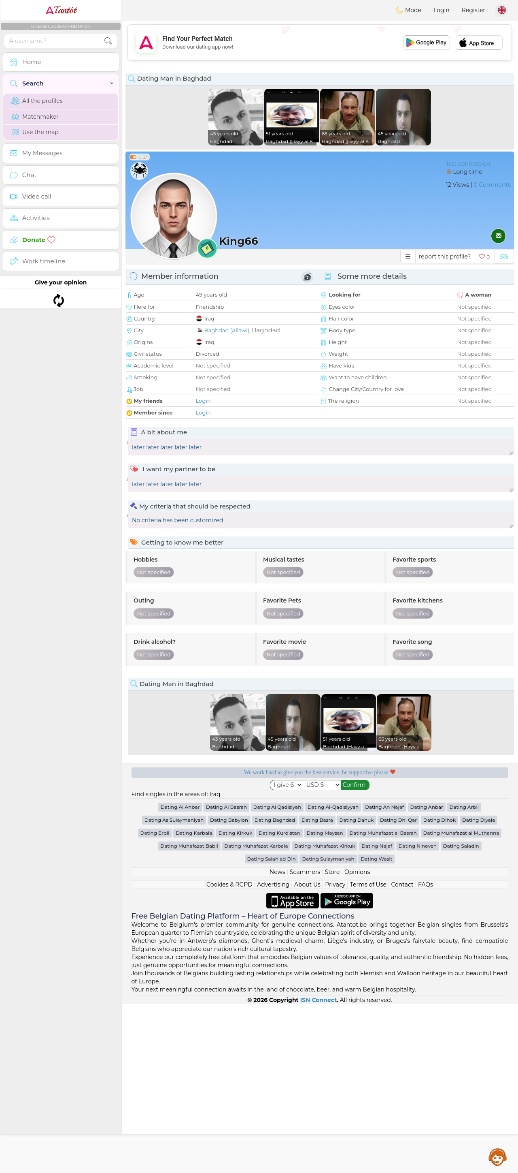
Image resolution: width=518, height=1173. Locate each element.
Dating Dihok (439, 989)
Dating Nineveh (418, 1015)
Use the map (35, 132)
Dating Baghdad (275, 989)
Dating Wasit (376, 1028)
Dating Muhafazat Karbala (256, 1015)
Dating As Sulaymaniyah (174, 989)
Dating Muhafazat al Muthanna (461, 1002)
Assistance (497, 1157)
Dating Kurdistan (279, 1002)
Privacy (335, 1053)
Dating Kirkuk (235, 1002)
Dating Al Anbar (180, 976)
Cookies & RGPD (229, 1053)
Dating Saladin (461, 1015)
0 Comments (492, 184)
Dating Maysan (324, 1002)
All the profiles (37, 101)
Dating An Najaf (384, 976)
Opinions (357, 1041)
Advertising (273, 1053)
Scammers (305, 1041)
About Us (307, 1053)
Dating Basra (317, 989)
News (277, 1041)
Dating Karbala (194, 1002)
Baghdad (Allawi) (226, 330)
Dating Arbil (463, 976)
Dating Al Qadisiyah (277, 976)
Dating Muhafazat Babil (189, 1015)
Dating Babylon (229, 989)
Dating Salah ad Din (271, 1028)
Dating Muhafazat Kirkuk (324, 1015)
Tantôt (61, 10)
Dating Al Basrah (226, 976)
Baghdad (266, 330)
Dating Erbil (155, 1002)
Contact (402, 1053)
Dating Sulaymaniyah (328, 1028)
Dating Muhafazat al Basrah (383, 1002)
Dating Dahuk (357, 989)
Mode (408, 10)
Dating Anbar (426, 976)
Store (332, 1041)
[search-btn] (108, 41)
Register (473, 10)
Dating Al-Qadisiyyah (333, 976)
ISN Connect (318, 1169)
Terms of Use (368, 1053)
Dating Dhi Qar (398, 989)
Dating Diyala (478, 989)
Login (441, 10)
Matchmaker (35, 117)
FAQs (425, 1053)
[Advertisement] (319, 42)
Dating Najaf (376, 1015)
